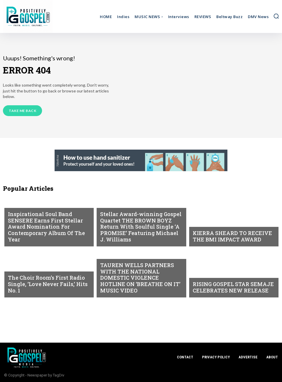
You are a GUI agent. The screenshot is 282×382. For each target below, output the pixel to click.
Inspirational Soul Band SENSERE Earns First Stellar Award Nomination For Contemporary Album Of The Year (46, 232)
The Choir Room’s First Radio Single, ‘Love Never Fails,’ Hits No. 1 (49, 288)
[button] (276, 16)
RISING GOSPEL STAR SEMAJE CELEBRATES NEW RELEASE (227, 288)
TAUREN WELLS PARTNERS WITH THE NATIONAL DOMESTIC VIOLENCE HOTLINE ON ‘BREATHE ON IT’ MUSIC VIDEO (139, 283)
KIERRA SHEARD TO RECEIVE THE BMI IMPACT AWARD (232, 237)
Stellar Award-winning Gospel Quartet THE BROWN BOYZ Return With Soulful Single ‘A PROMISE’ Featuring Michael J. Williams (138, 232)
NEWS (13, 214)
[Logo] (37, 16)
